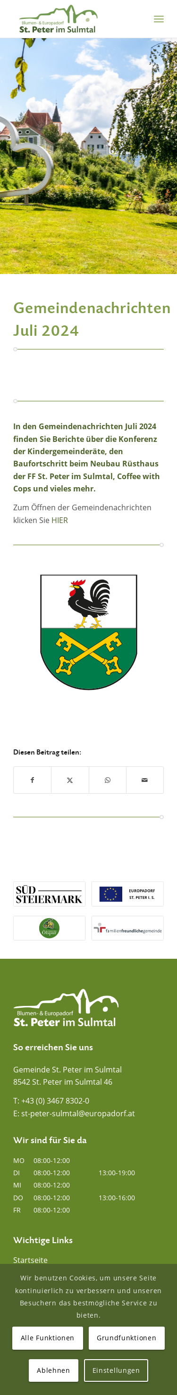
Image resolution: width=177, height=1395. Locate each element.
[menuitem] (159, 19)
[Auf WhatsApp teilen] (107, 780)
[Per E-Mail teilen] (144, 780)
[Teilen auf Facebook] (32, 780)
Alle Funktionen (48, 1337)
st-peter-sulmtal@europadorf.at (78, 1113)
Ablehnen (53, 1370)
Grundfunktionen (127, 1337)
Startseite (30, 1260)
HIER (59, 520)
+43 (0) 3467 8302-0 (55, 1101)
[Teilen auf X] (69, 780)
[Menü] (159, 19)
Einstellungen (116, 1370)
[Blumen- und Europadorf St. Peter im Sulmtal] (73, 19)
